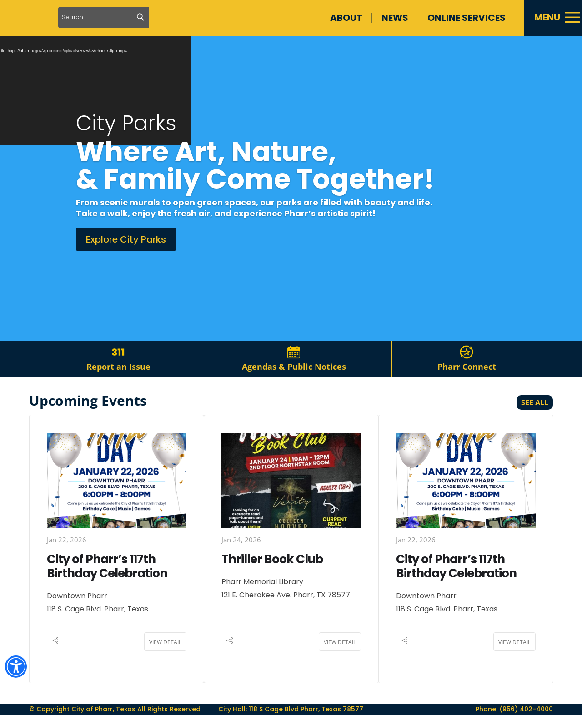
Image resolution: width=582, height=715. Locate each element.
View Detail (165, 655)
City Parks (126, 136)
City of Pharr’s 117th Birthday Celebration (107, 579)
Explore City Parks (126, 252)
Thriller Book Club (272, 572)
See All (534, 416)
